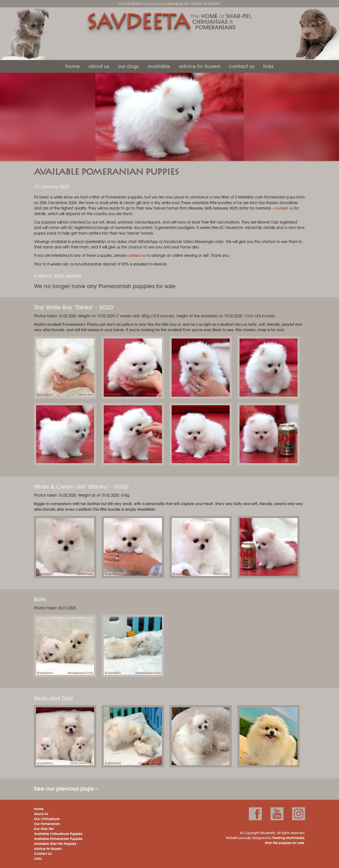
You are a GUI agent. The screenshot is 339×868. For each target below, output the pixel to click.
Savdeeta (138, 23)
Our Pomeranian (47, 823)
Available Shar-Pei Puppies (55, 843)
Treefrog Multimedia (288, 837)
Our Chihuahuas (47, 818)
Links (268, 65)
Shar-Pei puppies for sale (284, 842)
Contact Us (241, 65)
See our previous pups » (66, 788)
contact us (283, 208)
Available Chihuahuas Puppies (58, 833)
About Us (98, 65)
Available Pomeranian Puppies (58, 838)
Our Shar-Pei (44, 828)
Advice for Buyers (199, 65)
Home (73, 65)
